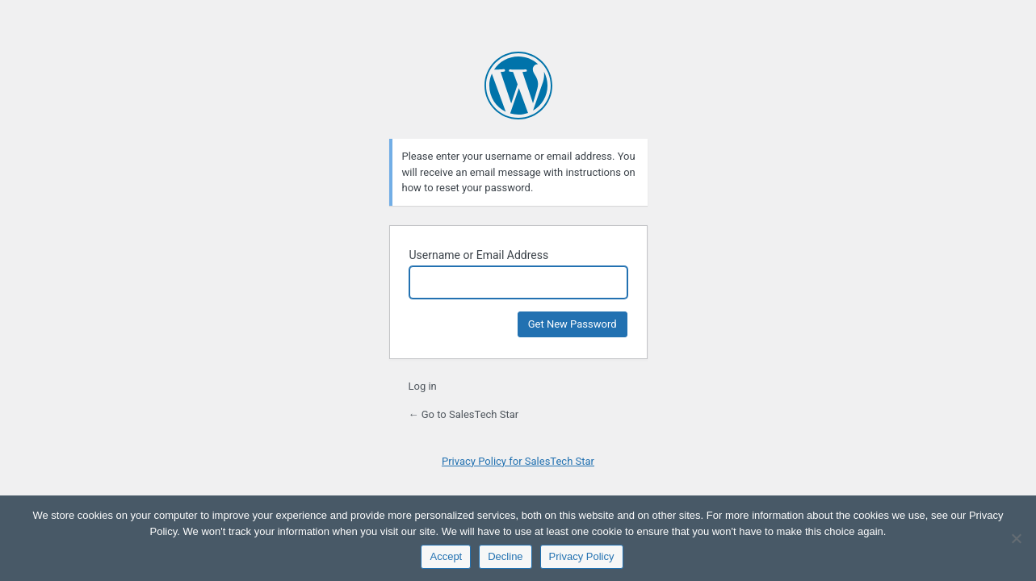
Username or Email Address (479, 255)
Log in (423, 386)
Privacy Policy (581, 556)
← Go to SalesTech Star (464, 414)
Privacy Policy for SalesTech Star (518, 461)
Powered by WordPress (518, 85)
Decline (505, 556)
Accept (446, 556)
